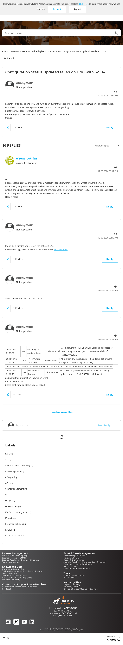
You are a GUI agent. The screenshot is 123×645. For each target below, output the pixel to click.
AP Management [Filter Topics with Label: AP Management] (13, 471)
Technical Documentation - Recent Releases (22, 571)
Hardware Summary (73, 558)
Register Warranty (72, 585)
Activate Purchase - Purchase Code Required (85, 562)
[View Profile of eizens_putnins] (27, 158)
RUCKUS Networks (63, 608)
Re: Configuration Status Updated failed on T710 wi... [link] (83, 51)
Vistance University (11, 580)
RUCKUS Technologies (33, 51)
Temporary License (11, 562)
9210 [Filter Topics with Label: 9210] (7, 453)
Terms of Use (44, 630)
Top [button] (7, 638)
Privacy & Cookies (56, 630)
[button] (57, 9)
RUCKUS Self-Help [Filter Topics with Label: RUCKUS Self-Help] (13, 535)
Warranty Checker (72, 587)
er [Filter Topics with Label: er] (6, 494)
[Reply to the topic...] (54, 425)
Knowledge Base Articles (13, 569)
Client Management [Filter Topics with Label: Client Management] (14, 488)
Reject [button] (77, 9)
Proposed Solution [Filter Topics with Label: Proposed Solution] (14, 524)
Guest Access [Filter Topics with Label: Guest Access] (11, 506)
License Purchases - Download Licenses (20, 560)
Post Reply (103, 425)
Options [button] (8, 58)
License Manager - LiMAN (14, 558)
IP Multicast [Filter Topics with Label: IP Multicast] (10, 518)
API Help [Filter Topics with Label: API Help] (9, 483)
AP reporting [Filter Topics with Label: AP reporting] (11, 477)
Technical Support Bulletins (15, 575)
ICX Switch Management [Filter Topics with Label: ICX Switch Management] (16, 512)
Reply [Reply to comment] (109, 206)
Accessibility (69, 577)
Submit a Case (70, 566)
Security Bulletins (10, 573)
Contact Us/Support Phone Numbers (19, 587)
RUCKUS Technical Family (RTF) (17, 577)
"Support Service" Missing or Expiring (81, 589)
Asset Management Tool (75, 556)
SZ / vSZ (51, 51)
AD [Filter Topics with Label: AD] (6, 459)
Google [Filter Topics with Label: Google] (8, 500)
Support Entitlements (74, 560)
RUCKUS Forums (10, 51)
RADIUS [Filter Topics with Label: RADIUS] (8, 529)
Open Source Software (74, 575)
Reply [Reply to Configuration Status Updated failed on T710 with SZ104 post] (109, 127)
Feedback (6, 589)
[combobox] (61, 32)
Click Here (84, 3)
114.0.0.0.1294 (61, 249)
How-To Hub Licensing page (15, 556)
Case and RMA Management (77, 568)
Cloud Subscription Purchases (78, 564)
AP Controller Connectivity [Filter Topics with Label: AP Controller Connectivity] (17, 465)
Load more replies (61, 412)
